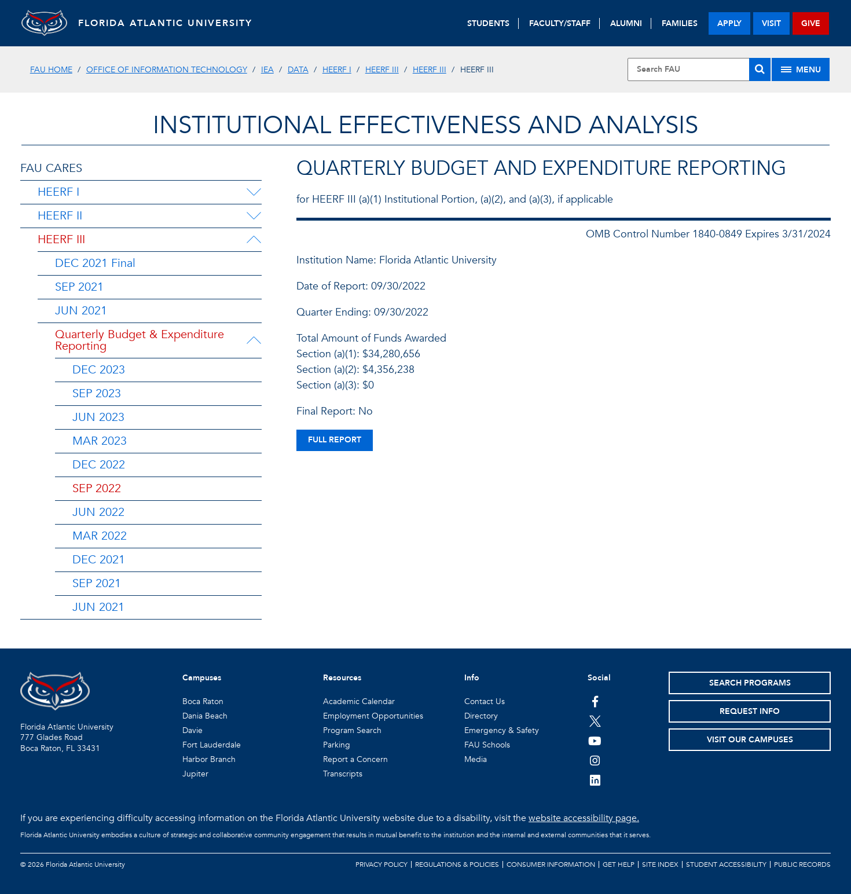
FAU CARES (51, 168)
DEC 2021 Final (95, 263)
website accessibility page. (584, 818)
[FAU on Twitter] (595, 721)
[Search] (760, 69)
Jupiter (195, 773)
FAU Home (51, 69)
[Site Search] (699, 69)
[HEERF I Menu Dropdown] (253, 192)
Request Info (750, 711)
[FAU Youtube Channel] (595, 740)
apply (729, 23)
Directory (481, 715)
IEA (267, 69)
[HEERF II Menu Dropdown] (253, 216)
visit (771, 23)
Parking (336, 744)
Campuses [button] (201, 677)
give (810, 23)
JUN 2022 (98, 512)
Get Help (618, 864)
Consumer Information (551, 864)
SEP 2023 (96, 393)
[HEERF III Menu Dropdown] (253, 239)
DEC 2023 (98, 370)
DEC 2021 (98, 559)
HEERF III (382, 69)
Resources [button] (342, 677)
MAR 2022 (99, 536)
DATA (298, 69)
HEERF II (60, 215)
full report (334, 439)
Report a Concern (355, 759)
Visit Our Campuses (750, 739)
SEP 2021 (79, 287)
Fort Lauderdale (211, 744)
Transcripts (342, 773)
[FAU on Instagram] (595, 760)
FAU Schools (487, 744)
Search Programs (750, 682)
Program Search (352, 730)
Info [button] (471, 677)
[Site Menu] (801, 69)
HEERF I (336, 69)
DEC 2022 (98, 464)
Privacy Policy (381, 864)
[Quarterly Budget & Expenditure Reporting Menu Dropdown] (255, 340)
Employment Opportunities (373, 715)
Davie (192, 730)
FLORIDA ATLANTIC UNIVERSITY (166, 23)
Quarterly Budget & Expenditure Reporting (139, 340)
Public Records (802, 864)
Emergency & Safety (501, 730)
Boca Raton (202, 701)
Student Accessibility (726, 864)
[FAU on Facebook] (595, 701)
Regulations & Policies (457, 864)
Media (475, 759)
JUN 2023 (98, 417)
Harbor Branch (209, 759)
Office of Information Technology (166, 69)
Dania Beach (205, 715)
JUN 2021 (81, 310)
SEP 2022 (96, 488)
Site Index (660, 864)
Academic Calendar (359, 701)
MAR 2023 (99, 441)
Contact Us (484, 701)
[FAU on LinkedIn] (595, 780)
